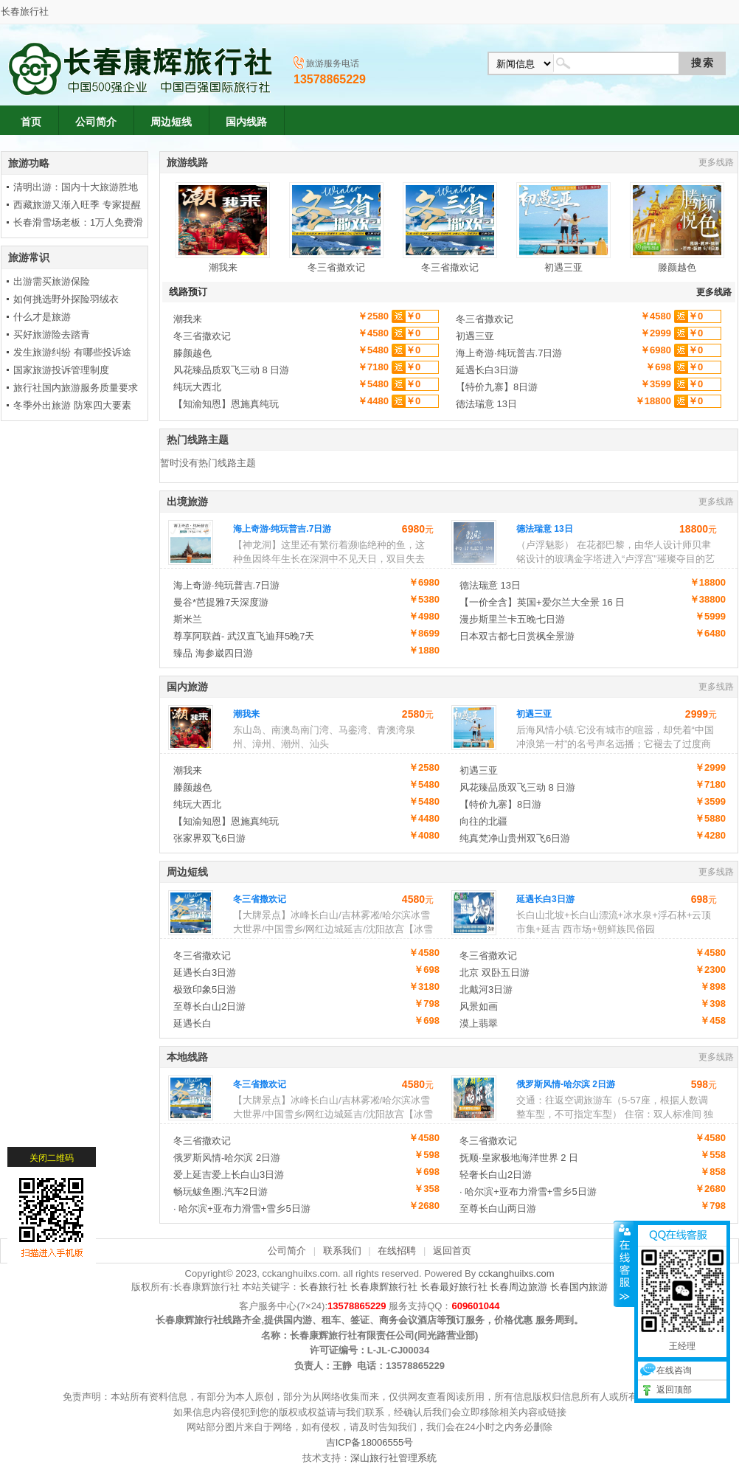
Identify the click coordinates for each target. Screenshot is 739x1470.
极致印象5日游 (204, 989)
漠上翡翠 (478, 1023)
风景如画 (478, 1006)
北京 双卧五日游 (494, 972)
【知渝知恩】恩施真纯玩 (226, 403)
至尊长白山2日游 (209, 1006)
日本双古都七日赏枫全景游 (517, 636)
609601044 (475, 1305)
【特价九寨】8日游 (497, 386)
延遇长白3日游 (487, 369)
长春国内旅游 (579, 1286)
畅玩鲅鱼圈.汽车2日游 (220, 1191)
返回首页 (452, 1250)
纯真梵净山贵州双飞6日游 (514, 838)
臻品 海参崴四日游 (213, 653)
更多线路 (716, 162)
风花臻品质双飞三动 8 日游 (231, 369)
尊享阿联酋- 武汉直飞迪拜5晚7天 (243, 636)
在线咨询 (663, 1282)
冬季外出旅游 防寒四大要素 (72, 405)
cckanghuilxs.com (517, 1273)
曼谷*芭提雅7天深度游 (220, 602)
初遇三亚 (563, 227)
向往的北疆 (483, 821)
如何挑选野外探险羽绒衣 (66, 299)
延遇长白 (192, 1023)
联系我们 (342, 1250)
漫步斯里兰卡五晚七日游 (512, 619)
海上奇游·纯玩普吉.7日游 (509, 352)
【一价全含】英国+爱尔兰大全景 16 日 (542, 602)
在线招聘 (397, 1250)
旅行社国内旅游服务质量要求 (75, 387)
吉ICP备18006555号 (370, 1442)
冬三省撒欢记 (336, 227)
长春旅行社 (25, 11)
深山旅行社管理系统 (393, 1457)
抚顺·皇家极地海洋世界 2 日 (518, 1157)
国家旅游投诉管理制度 (61, 369)
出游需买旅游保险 (51, 281)
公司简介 (287, 1250)
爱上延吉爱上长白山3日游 (228, 1174)
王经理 (672, 1258)
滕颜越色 (677, 227)
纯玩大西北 (197, 386)
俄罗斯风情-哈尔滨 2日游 (565, 1084)
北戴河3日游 (486, 989)
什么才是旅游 (42, 316)
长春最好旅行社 (454, 1286)
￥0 (413, 316)
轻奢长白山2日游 (495, 1174)
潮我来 (223, 227)
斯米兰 (187, 619)
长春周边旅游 (518, 1286)
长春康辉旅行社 (383, 1286)
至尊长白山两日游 (497, 1208)
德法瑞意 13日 (486, 403)
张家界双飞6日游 (209, 838)
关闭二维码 (52, 1070)
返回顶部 (663, 1302)
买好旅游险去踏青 (51, 334)
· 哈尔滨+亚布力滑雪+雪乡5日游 (528, 1191)
